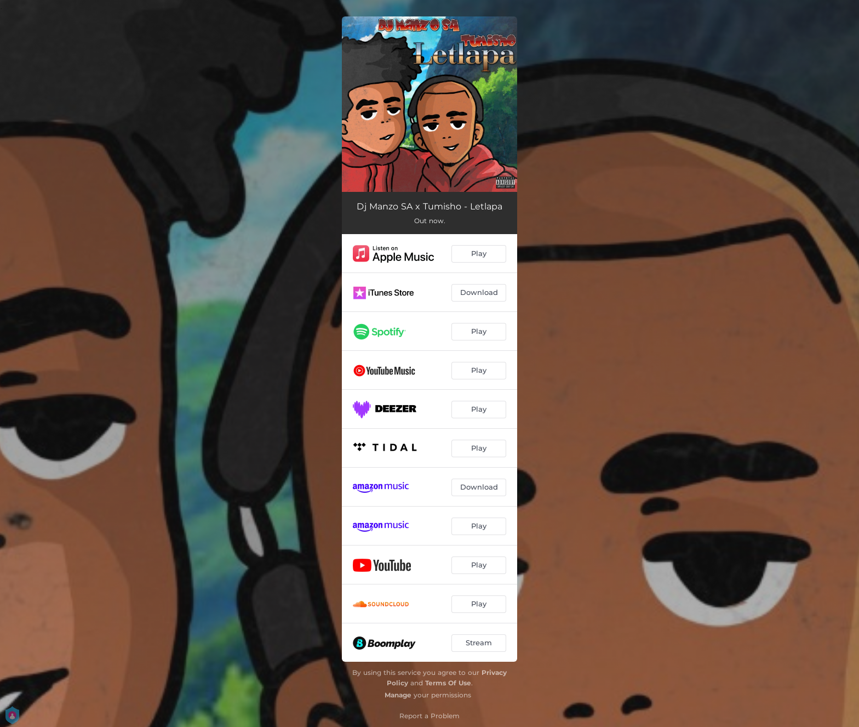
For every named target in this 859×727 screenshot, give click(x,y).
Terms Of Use (448, 683)
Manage (398, 695)
